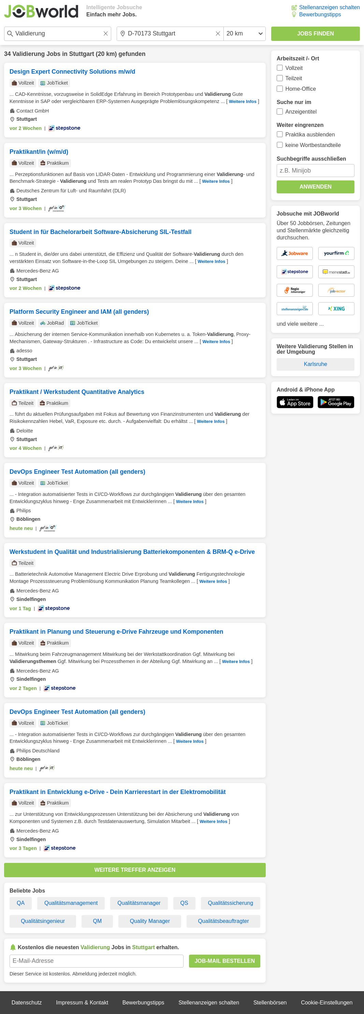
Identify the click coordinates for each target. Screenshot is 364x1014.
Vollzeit (294, 68)
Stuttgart (81, 53)
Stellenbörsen (270, 1002)
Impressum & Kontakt (82, 1002)
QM (97, 921)
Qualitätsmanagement (71, 903)
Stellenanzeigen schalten (329, 7)
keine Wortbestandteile (313, 145)
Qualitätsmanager (138, 903)
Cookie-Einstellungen (326, 1002)
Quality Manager (150, 921)
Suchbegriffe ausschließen (311, 159)
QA (21, 903)
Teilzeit (294, 78)
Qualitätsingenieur (43, 921)
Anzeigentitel (301, 112)
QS (184, 903)
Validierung (28, 53)
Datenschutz (27, 1002)
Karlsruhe (315, 364)
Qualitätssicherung (230, 903)
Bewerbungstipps (320, 14)
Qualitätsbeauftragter (223, 921)
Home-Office (301, 89)
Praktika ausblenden (310, 134)
